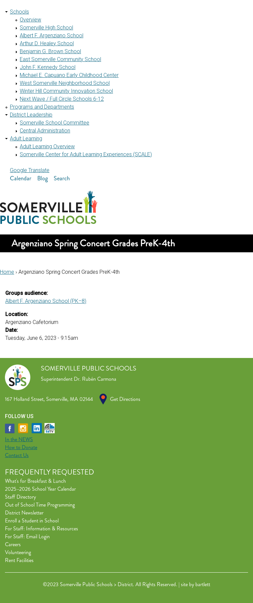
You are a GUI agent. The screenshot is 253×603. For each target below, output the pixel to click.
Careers (13, 544)
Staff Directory (20, 497)
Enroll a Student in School (32, 520)
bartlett (202, 584)
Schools (19, 12)
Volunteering (18, 552)
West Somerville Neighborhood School (65, 83)
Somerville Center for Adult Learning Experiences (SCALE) (86, 154)
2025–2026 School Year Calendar (40, 489)
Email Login (38, 536)
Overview (30, 20)
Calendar (20, 178)
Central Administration (45, 130)
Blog (42, 178)
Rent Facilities (19, 560)
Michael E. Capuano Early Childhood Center (69, 75)
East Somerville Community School (60, 59)
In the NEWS (19, 439)
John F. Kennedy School (47, 67)
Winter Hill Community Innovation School (66, 91)
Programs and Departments (42, 107)
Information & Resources (52, 528)
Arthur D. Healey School (47, 43)
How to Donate (21, 447)
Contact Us (17, 455)
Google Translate (29, 170)
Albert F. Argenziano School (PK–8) (45, 301)
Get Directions (125, 399)
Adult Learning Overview (47, 146)
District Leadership (31, 115)
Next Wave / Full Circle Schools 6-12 (62, 99)
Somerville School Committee (54, 123)
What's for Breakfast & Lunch (35, 481)
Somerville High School (46, 27)
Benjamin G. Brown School (50, 51)
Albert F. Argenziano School (51, 35)
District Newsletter (24, 512)
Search (62, 178)
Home (7, 272)
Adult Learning (26, 138)
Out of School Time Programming (40, 505)
